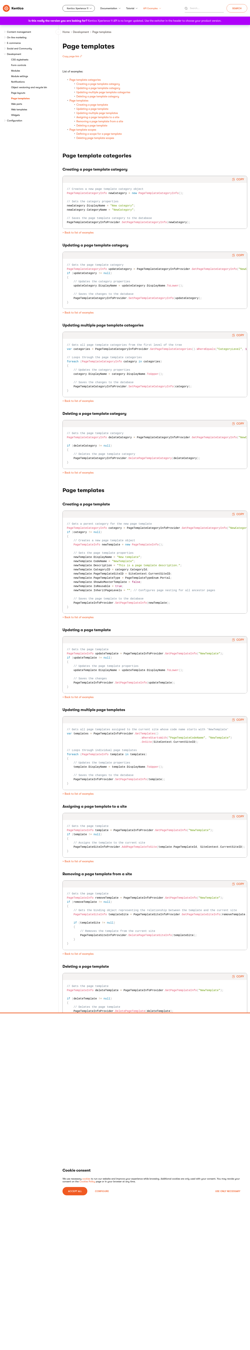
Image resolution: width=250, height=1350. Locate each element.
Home (66, 32)
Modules (15, 70)
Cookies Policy (87, 1181)
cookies (86, 1178)
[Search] (204, 8)
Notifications (18, 81)
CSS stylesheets (19, 59)
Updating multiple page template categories (103, 92)
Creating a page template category (98, 84)
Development (14, 54)
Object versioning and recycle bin (29, 87)
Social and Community (19, 48)
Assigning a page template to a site (97, 117)
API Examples (152, 8)
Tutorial (132, 8)
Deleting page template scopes (95, 138)
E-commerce (14, 43)
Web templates (19, 109)
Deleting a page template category (97, 96)
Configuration (14, 120)
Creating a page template (92, 104)
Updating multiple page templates (97, 113)
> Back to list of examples (78, 232)
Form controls (18, 65)
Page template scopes (82, 129)
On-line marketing (16, 37)
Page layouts (18, 92)
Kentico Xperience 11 (77, 8)
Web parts (16, 104)
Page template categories (85, 79)
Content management (19, 31)
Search (236, 8)
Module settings (19, 76)
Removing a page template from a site (99, 121)
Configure (102, 1191)
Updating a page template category (98, 88)
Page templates (20, 98)
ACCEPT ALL (75, 1191)
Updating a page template (92, 109)
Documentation (110, 8)
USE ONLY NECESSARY (227, 1191)
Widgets (15, 115)
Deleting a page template (91, 125)
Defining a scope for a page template (99, 133)
